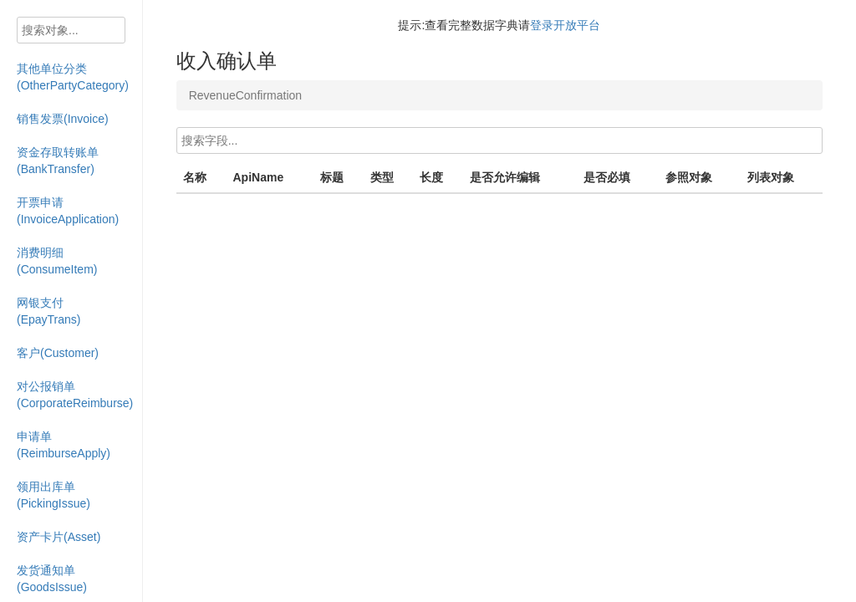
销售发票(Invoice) (63, 118)
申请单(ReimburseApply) (63, 445)
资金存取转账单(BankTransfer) (58, 160)
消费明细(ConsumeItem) (57, 261)
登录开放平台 (565, 25)
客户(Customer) (58, 353)
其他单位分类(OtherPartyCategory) (73, 77)
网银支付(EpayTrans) (49, 311)
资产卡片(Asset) (58, 536)
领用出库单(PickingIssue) (53, 495)
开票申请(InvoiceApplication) (68, 211)
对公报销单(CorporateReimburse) (75, 395)
